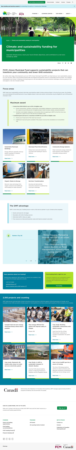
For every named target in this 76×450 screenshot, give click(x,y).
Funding (34, 13)
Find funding (59, 285)
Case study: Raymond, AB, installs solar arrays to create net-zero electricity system (13, 364)
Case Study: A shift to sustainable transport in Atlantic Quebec (36, 364)
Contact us (59, 422)
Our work (59, 13)
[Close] (74, 6)
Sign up (60, 408)
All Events (32, 422)
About (68, 13)
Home (7, 40)
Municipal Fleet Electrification (38, 147)
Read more (8, 158)
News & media (50, 2)
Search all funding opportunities (7, 423)
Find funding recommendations (36, 2)
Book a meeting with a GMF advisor (15, 286)
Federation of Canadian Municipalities (63, 428)
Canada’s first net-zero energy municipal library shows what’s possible (14, 326)
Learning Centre (47, 13)
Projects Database (8, 433)
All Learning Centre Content (37, 425)
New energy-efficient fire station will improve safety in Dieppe (37, 326)
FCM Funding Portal (9, 430)
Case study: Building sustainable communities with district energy (62, 326)
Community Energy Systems (61, 147)
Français (68, 2)
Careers (63, 2)
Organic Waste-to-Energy (12, 181)
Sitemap (5, 446)
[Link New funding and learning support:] (10, 6)
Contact (57, 2)
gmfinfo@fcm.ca (10, 284)
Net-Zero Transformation (36, 181)
